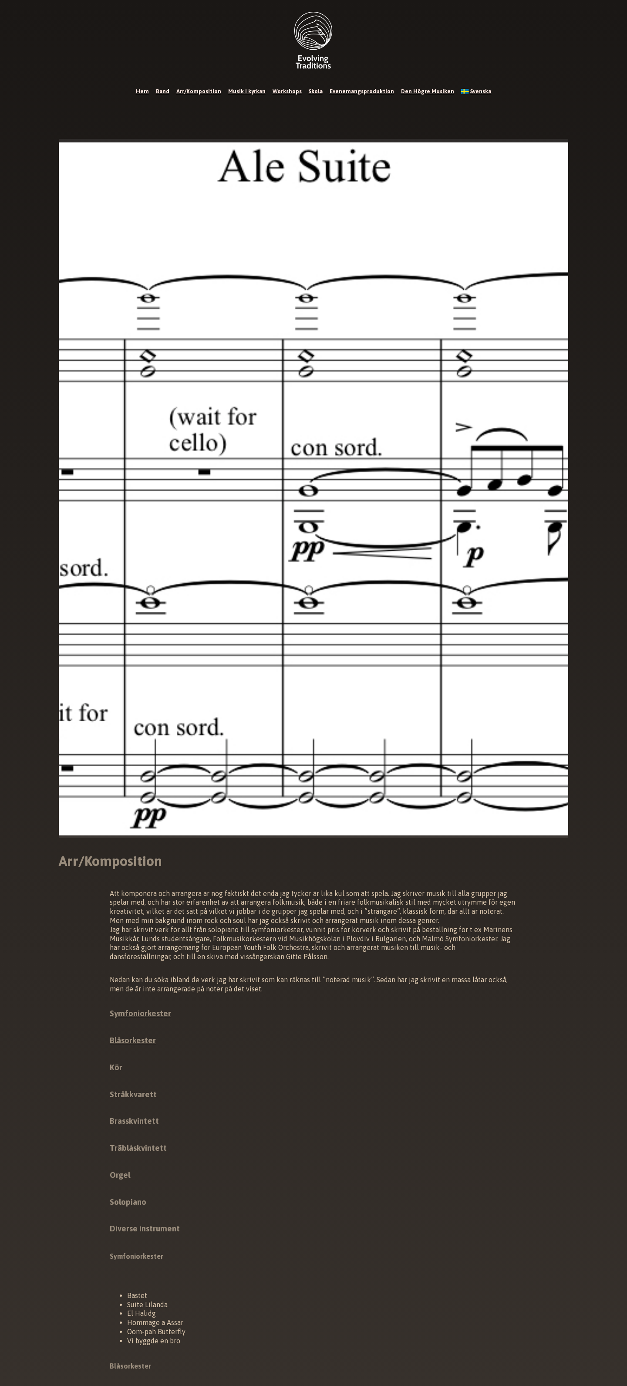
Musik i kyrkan (247, 91)
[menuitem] (476, 92)
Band (162, 91)
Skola (316, 91)
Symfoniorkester (140, 1013)
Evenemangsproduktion (362, 91)
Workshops (287, 91)
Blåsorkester (133, 1040)
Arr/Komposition (198, 91)
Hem (142, 91)
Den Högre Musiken (427, 91)
